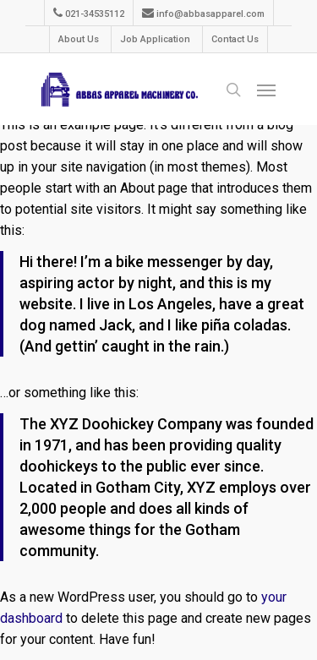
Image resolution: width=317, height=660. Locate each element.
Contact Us (235, 39)
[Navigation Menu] (266, 89)
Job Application (155, 39)
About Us (78, 39)
